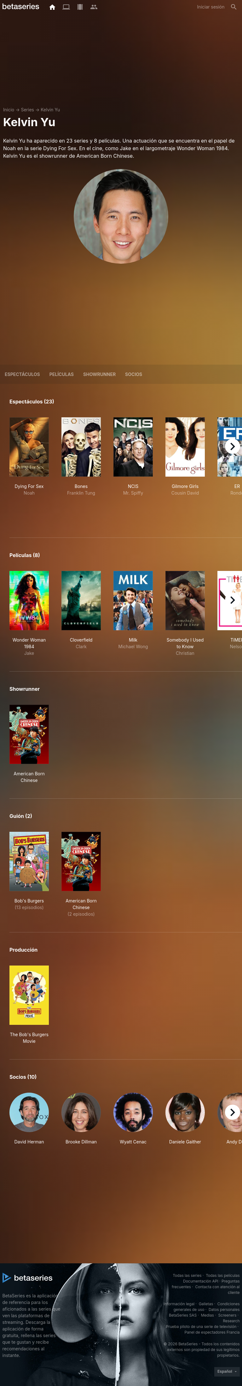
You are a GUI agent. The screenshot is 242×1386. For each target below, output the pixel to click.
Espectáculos (22, 374)
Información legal (179, 1303)
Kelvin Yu (50, 109)
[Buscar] (234, 7)
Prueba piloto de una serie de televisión (201, 1326)
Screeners (227, 1315)
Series (27, 109)
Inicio (8, 109)
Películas (61, 374)
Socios (133, 374)
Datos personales (224, 1309)
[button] (29, 1119)
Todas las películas (222, 1275)
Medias (207, 1315)
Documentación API (200, 1281)
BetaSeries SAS (183, 1315)
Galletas (206, 1303)
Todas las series (187, 1275)
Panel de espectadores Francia (212, 1332)
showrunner (99, 374)
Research (231, 1320)
